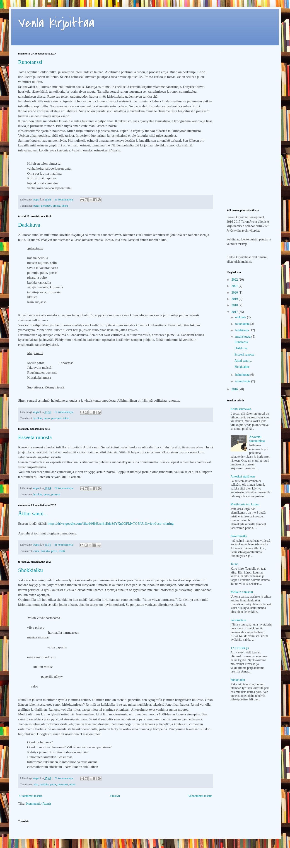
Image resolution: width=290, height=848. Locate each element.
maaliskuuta (243, 336)
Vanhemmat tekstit (200, 796)
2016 (235, 389)
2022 (235, 279)
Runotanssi (30, 62)
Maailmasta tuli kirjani (245, 504)
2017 (235, 312)
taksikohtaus (238, 620)
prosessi (55, 494)
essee (36, 551)
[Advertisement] (249, 75)
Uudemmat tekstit (30, 796)
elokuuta (241, 317)
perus (36, 205)
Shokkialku (30, 570)
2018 (235, 305)
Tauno (235, 564)
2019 (235, 299)
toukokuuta (242, 324)
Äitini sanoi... (33, 514)
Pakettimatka (239, 536)
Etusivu (115, 796)
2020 (235, 292)
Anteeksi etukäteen (243, 476)
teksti (65, 205)
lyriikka (37, 418)
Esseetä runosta (35, 437)
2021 (235, 286)
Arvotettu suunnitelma (257, 439)
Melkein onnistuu (242, 592)
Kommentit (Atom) (38, 803)
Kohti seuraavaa (241, 409)
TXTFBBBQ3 (240, 648)
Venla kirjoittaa (56, 23)
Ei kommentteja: (64, 199)
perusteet (46, 205)
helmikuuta (242, 374)
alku (35, 784)
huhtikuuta (242, 330)
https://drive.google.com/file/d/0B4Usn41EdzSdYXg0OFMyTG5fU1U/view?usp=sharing (111, 523)
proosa (56, 205)
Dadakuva (29, 225)
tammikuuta (243, 381)
